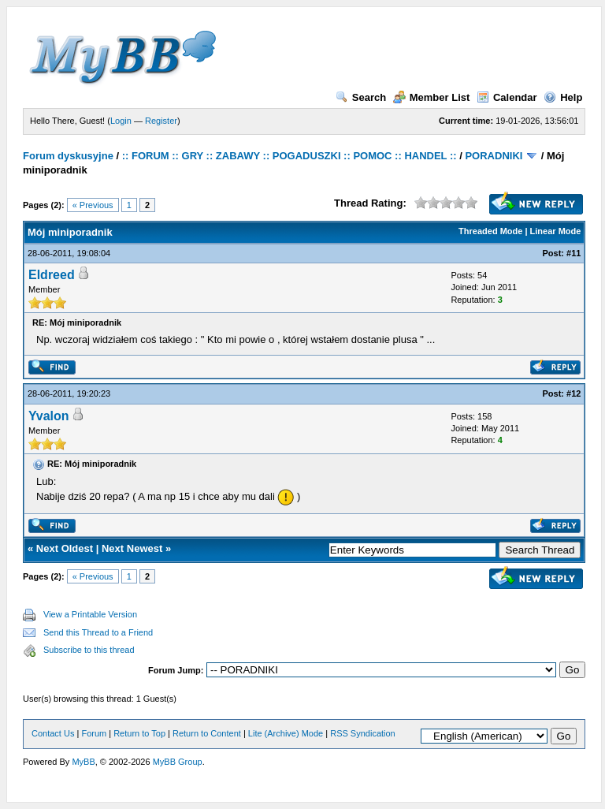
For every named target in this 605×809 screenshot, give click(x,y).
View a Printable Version (90, 614)
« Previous (92, 205)
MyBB (83, 761)
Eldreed (51, 274)
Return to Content (207, 733)
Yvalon (48, 416)
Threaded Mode (490, 231)
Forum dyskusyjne (68, 156)
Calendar (507, 97)
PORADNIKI (493, 156)
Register (161, 120)
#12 (573, 393)
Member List (431, 97)
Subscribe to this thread (89, 649)
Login (121, 120)
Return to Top (139, 733)
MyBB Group (177, 761)
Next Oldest (64, 548)
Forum (93, 733)
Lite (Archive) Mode (285, 733)
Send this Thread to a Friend (98, 632)
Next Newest (132, 548)
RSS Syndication (362, 733)
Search (361, 97)
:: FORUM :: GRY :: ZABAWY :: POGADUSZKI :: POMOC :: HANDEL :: (289, 156)
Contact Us (53, 733)
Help (563, 97)
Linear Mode (555, 231)
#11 (573, 253)
